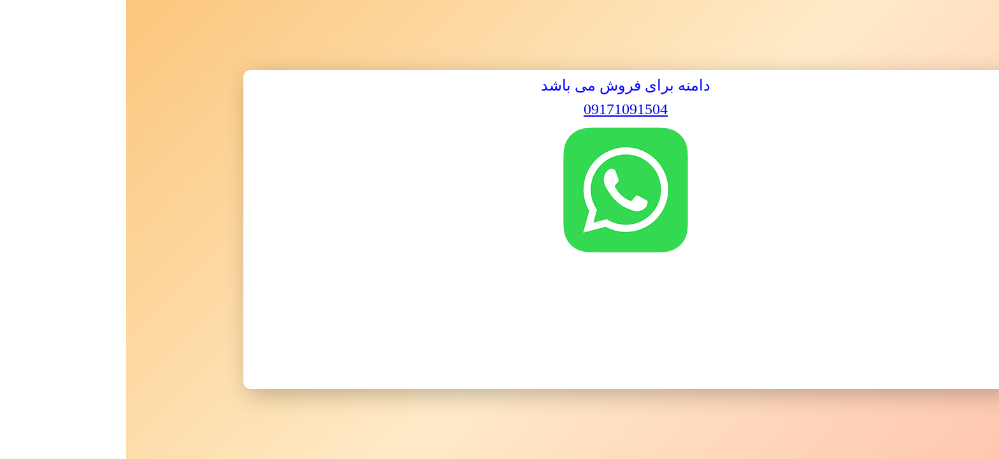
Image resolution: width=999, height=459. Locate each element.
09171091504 (499, 109)
